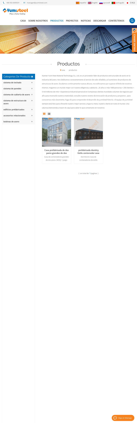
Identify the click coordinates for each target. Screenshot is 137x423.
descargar (99, 20)
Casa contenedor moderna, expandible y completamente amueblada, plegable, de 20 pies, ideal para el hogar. (23, 152)
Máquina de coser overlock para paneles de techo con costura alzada (23, 176)
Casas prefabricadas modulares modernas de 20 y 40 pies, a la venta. (23, 188)
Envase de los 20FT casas (55, 392)
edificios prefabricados (13, 109)
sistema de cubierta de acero (16, 94)
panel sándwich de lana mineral (58, 378)
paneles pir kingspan (54, 405)
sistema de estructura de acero (14, 102)
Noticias (86, 20)
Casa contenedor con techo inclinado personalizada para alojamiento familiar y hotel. (22, 140)
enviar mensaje (35, 334)
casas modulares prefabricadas (58, 373)
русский (104, 2)
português (118, 2)
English (93, 2)
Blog (104, 419)
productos (56, 20)
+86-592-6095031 (13, 2)
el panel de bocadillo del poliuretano (60, 382)
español (81, 2)
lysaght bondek (52, 410)
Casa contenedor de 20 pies (57, 369)
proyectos (72, 20)
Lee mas (17, 145)
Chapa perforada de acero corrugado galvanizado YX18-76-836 (24, 212)
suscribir (120, 393)
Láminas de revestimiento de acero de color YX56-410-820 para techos (24, 236)
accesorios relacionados (14, 115)
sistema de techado (12, 82)
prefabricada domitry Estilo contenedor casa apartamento (88, 151)
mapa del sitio (85, 401)
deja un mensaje (125, 418)
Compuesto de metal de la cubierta (60, 387)
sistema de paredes (12, 88)
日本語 (130, 2)
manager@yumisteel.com (37, 2)
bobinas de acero (11, 121)
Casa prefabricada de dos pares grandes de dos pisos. (56, 151)
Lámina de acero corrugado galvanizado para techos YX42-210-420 (23, 224)
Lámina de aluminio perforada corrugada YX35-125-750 (22, 200)
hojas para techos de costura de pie (60, 401)
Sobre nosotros (38, 20)
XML (99, 419)
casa (23, 20)
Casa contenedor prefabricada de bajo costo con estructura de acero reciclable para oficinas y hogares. (23, 164)
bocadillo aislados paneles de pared (60, 396)
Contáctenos (116, 20)
